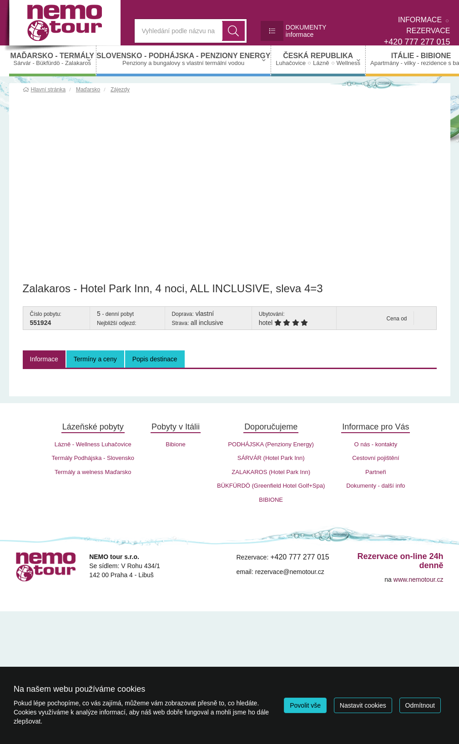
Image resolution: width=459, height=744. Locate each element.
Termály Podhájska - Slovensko (93, 457)
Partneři (375, 472)
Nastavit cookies (363, 705)
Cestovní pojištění (375, 457)
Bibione (175, 444)
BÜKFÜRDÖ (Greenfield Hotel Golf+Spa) (271, 485)
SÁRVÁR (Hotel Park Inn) (271, 457)
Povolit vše (305, 705)
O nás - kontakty (376, 444)
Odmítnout (420, 705)
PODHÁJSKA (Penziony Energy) (271, 444)
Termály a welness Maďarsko (93, 472)
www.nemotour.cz (418, 579)
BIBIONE (271, 499)
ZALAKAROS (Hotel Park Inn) (271, 472)
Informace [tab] (44, 359)
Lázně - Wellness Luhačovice (93, 444)
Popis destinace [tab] (154, 359)
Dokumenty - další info (375, 485)
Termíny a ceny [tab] (95, 359)
